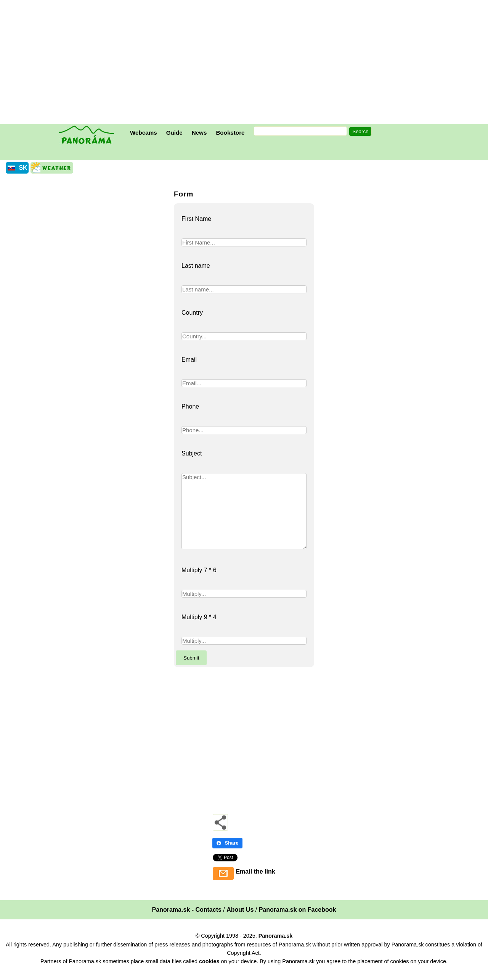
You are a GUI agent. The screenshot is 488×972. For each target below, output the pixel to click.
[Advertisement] (246, 63)
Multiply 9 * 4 (199, 617)
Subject (191, 453)
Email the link (255, 871)
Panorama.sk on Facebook (297, 909)
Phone (190, 406)
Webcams (143, 132)
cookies (209, 961)
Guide (174, 132)
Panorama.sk (275, 936)
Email (189, 359)
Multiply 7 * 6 (199, 570)
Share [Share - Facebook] (227, 843)
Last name (195, 265)
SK (23, 167)
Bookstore (230, 132)
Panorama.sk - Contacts (187, 909)
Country (192, 312)
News (199, 132)
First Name (196, 219)
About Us (240, 909)
